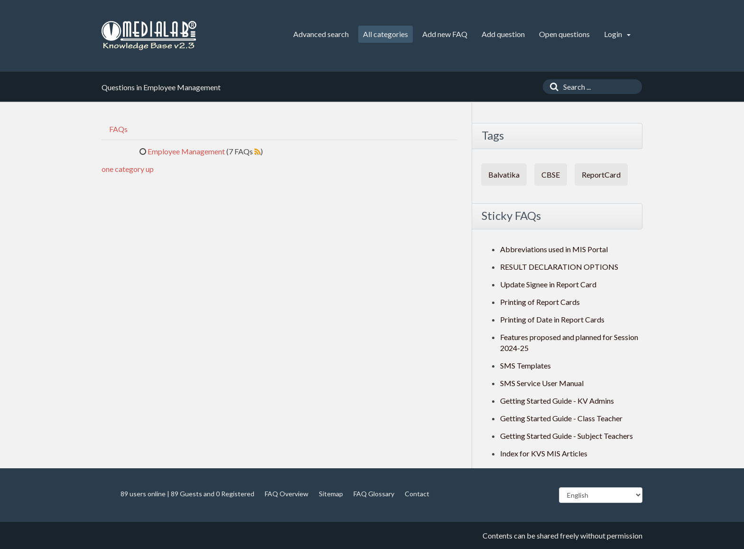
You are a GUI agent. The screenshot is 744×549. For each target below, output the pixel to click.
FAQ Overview (286, 494)
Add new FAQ (444, 33)
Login (617, 33)
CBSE (550, 174)
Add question (503, 33)
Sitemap (331, 494)
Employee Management (186, 151)
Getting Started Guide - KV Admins (557, 400)
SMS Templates (525, 365)
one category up (128, 168)
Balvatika (504, 174)
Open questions (564, 33)
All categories (385, 33)
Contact (417, 494)
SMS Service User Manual (542, 383)
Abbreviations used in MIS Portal (554, 249)
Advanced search (321, 33)
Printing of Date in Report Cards (552, 319)
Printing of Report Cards (540, 301)
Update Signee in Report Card (548, 284)
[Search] (552, 86)
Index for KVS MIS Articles (543, 453)
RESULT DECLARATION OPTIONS (559, 266)
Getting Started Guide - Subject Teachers (566, 435)
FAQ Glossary (373, 494)
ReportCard (601, 174)
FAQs (118, 128)
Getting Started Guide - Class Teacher (561, 418)
